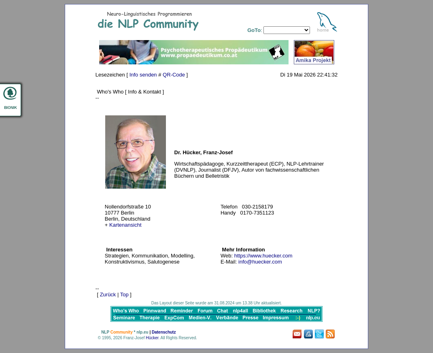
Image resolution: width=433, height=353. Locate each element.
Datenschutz (164, 332)
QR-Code (174, 75)
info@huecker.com (260, 262)
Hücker (152, 338)
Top (124, 294)
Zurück (108, 294)
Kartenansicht (125, 225)
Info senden (143, 75)
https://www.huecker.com (263, 256)
